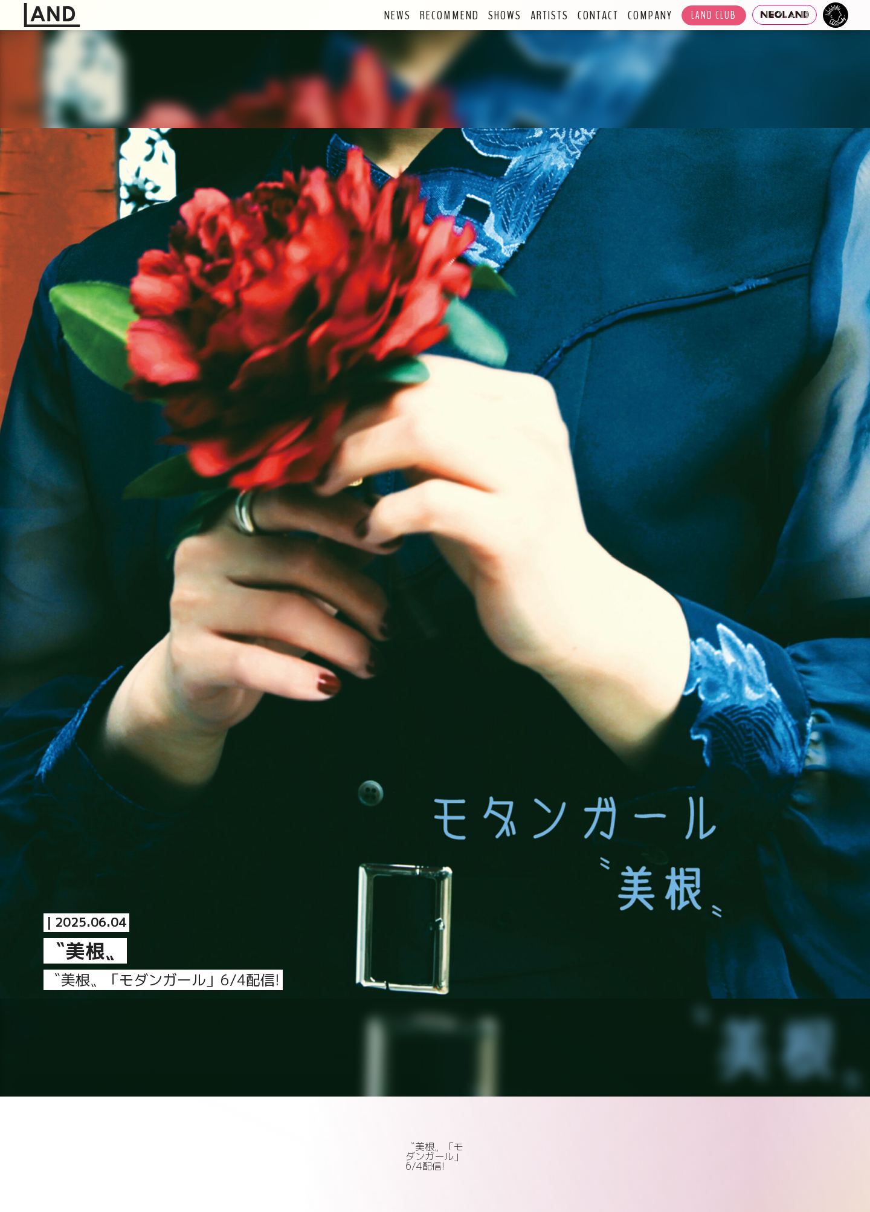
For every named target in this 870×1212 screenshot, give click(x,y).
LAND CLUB (713, 15)
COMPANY (650, 15)
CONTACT (598, 15)
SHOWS (504, 15)
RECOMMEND (449, 15)
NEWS (397, 15)
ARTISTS (549, 15)
